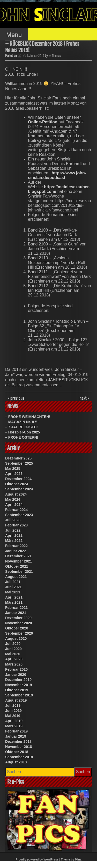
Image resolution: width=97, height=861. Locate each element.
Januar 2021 (15, 613)
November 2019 (18, 685)
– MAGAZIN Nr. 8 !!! (22, 422)
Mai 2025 (12, 468)
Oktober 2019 (16, 690)
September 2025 (19, 463)
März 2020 (14, 664)
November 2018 (18, 747)
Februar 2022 (16, 546)
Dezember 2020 (18, 618)
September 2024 (19, 489)
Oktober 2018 (16, 752)
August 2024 (16, 494)
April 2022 (14, 535)
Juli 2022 (12, 530)
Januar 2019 (15, 736)
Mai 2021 (12, 592)
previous (16, 398)
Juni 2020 (13, 649)
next (84, 398)
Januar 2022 (15, 551)
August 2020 (16, 638)
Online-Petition (42, 122)
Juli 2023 (12, 520)
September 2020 (19, 633)
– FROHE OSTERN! (21, 437)
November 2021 (18, 561)
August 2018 (16, 762)
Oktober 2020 (16, 628)
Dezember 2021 (18, 556)
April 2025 (14, 474)
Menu (14, 34)
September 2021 (19, 571)
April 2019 (14, 721)
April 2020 (14, 659)
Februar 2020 (16, 669)
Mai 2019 (12, 716)
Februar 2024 (16, 510)
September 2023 (19, 515)
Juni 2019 (13, 711)
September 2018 (19, 757)
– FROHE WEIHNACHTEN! (27, 417)
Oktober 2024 (16, 484)
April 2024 (14, 504)
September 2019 (19, 695)
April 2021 (14, 597)
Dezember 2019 (18, 680)
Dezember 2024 (18, 479)
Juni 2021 (13, 587)
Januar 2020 (15, 674)
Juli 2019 (12, 705)
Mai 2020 (12, 654)
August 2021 (16, 577)
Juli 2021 (12, 582)
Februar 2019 (16, 731)
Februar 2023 (16, 525)
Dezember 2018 (18, 741)
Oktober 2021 (16, 566)
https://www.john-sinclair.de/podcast (57, 175)
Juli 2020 (12, 644)
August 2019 (16, 700)
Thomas (56, 56)
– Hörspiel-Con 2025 (22, 432)
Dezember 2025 (18, 458)
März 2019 (14, 726)
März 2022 (14, 541)
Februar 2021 (16, 608)
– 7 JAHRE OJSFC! (21, 427)
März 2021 (14, 602)
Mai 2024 (12, 499)
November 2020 (18, 623)
